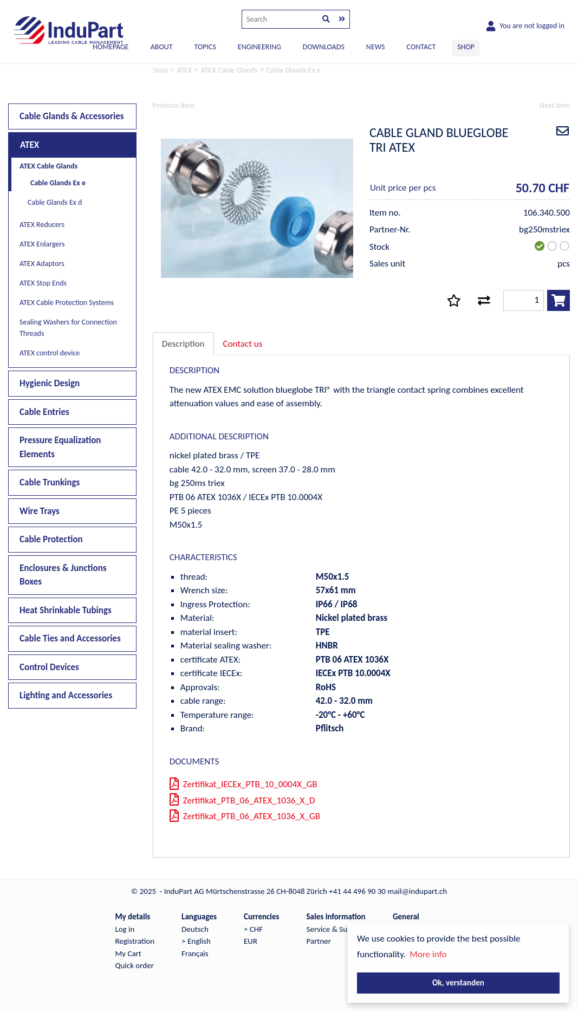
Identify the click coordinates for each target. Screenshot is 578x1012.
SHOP (466, 46)
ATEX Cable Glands (48, 166)
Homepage (111, 46)
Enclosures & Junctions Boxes (63, 575)
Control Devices (49, 667)
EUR (250, 941)
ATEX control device (50, 353)
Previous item (174, 105)
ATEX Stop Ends (43, 283)
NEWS (375, 46)
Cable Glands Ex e (58, 182)
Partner (319, 941)
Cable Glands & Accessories (72, 116)
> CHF (253, 929)
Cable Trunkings (50, 482)
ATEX (29, 145)
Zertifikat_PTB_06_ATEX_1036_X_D (242, 800)
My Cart (128, 953)
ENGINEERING (259, 46)
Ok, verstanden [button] (458, 982)
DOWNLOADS (324, 46)
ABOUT (162, 46)
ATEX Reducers (42, 224)
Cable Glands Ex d (55, 202)
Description (183, 343)
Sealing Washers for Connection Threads (68, 327)
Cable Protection (51, 539)
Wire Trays (40, 511)
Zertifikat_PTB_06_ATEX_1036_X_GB (245, 816)
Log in (124, 929)
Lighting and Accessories (66, 695)
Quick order (134, 965)
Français (195, 953)
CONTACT (421, 46)
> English (196, 941)
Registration (134, 941)
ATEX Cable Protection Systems (67, 302)
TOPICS (205, 46)
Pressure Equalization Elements (60, 447)
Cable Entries (44, 412)
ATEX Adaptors (42, 263)
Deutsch (195, 929)
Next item (555, 105)
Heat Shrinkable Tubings (66, 610)
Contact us (243, 343)
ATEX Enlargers (42, 244)
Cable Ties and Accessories (70, 638)
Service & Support (336, 929)
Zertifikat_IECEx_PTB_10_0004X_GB (243, 784)
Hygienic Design (50, 383)
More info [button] (428, 954)
